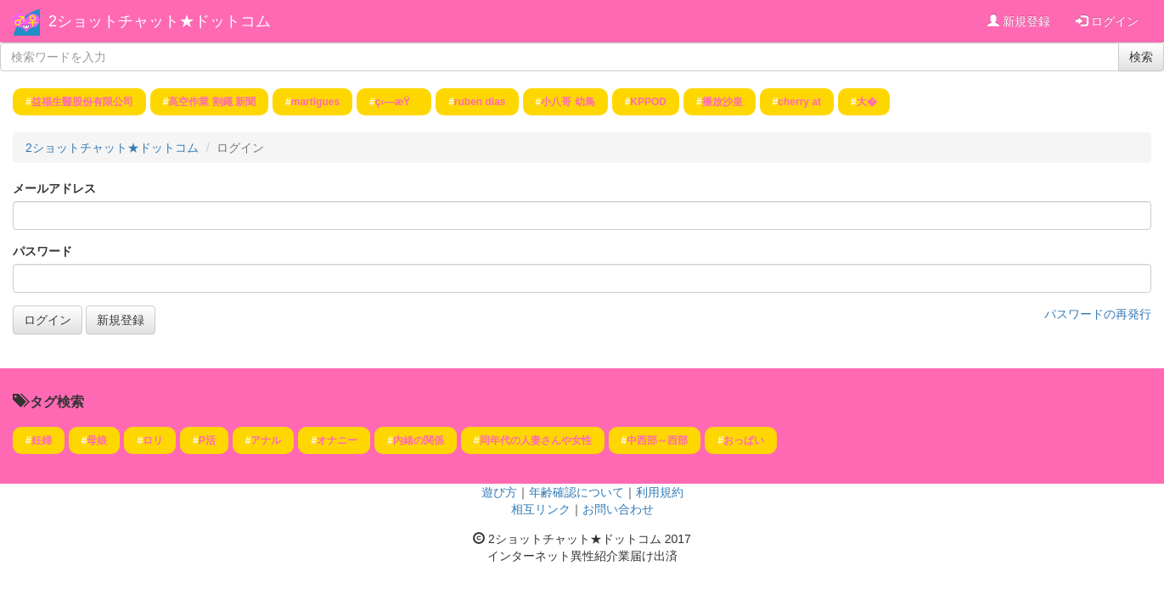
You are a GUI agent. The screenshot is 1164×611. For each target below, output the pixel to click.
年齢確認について (576, 492)
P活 (207, 440)
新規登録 (1018, 21)
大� (867, 102)
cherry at (799, 102)
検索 (1141, 57)
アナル (265, 440)
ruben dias (480, 102)
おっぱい (743, 440)
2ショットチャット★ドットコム (159, 21)
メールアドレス (54, 188)
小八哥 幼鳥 (567, 102)
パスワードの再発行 (1097, 314)
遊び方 (499, 492)
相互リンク (541, 509)
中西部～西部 (657, 440)
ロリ (153, 440)
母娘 (97, 440)
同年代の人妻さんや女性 (536, 440)
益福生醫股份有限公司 (82, 102)
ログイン (1107, 21)
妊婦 (41, 440)
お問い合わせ (618, 509)
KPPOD (648, 102)
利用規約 (659, 492)
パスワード (42, 251)
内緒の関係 (418, 440)
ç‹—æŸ (397, 102)
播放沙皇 (722, 102)
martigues (315, 102)
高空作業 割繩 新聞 (212, 102)
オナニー (337, 440)
